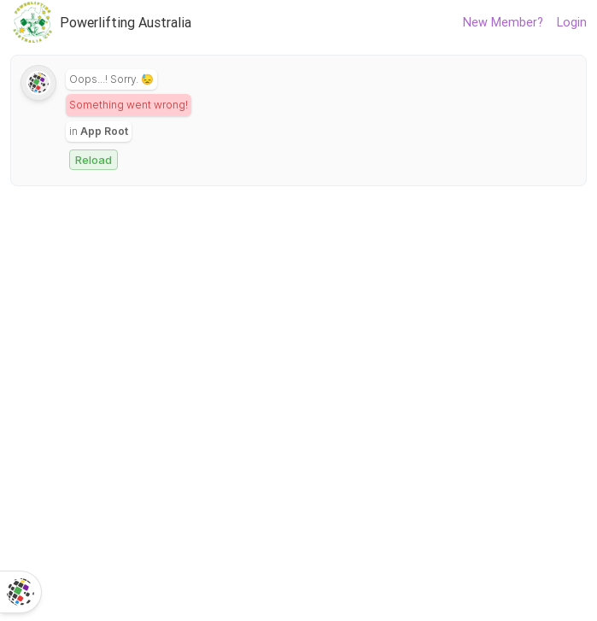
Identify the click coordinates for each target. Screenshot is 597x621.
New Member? (503, 22)
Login (572, 22)
